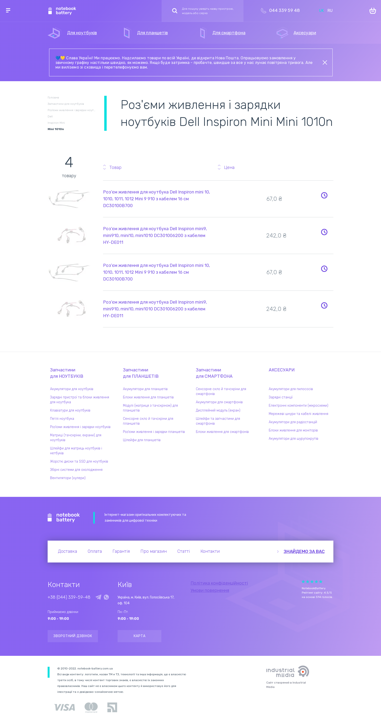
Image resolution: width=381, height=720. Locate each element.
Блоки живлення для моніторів (293, 430)
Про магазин (153, 551)
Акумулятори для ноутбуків (71, 389)
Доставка (67, 551)
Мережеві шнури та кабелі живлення (298, 414)
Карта (140, 636)
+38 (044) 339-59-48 (69, 597)
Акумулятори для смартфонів (219, 402)
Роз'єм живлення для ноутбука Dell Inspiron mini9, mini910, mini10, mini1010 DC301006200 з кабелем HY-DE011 (155, 235)
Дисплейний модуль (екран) (218, 410)
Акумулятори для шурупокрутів (293, 439)
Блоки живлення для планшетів (148, 397)
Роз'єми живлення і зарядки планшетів (154, 432)
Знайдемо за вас (304, 551)
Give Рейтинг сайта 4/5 (316, 582)
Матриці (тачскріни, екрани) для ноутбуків (75, 437)
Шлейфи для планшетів (142, 440)
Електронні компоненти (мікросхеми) (298, 406)
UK (321, 10)
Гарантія (121, 551)
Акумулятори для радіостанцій (293, 422)
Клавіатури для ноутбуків (70, 410)
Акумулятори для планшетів (145, 389)
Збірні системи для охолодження (76, 470)
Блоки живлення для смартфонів (222, 432)
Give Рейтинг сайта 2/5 (307, 582)
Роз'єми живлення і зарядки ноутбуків (80, 427)
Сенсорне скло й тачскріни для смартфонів (221, 391)
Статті (183, 551)
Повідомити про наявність (324, 195)
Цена (229, 167)
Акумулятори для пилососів (291, 389)
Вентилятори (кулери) (68, 478)
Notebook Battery (64, 518)
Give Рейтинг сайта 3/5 (312, 582)
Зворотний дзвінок (72, 636)
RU (330, 10)
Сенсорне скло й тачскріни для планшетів (148, 421)
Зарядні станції (281, 397)
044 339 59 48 (284, 10)
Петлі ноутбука (62, 419)
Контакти (210, 551)
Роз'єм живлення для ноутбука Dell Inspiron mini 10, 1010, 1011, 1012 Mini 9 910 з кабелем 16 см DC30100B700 (156, 198)
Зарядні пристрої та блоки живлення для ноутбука (79, 399)
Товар (115, 167)
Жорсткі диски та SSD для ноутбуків (79, 461)
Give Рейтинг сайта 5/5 (321, 582)
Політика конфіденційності (219, 583)
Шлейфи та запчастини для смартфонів (218, 421)
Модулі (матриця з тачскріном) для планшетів (150, 408)
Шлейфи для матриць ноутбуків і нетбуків (76, 450)
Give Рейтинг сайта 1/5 (303, 582)
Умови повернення (209, 590)
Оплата (95, 551)
